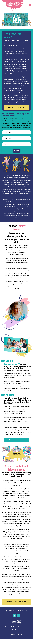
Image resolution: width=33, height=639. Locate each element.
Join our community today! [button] (16, 440)
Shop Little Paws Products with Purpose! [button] (16, 602)
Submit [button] (16, 150)
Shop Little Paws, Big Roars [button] (16, 107)
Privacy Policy (10, 627)
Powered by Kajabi (16, 634)
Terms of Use (23, 627)
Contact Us (16, 629)
